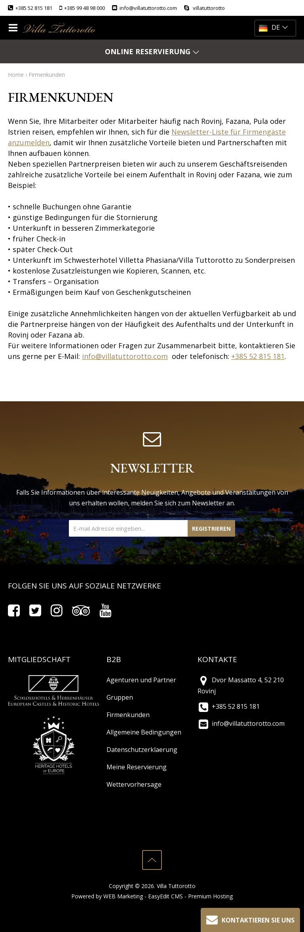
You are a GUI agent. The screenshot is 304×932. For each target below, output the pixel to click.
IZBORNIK (15, 28)
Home (16, 74)
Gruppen (119, 697)
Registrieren (211, 528)
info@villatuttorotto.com (144, 7)
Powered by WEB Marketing (107, 896)
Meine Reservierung (136, 767)
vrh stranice (152, 860)
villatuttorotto (204, 7)
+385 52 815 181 (30, 7)
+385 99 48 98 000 (82, 7)
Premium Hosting (210, 896)
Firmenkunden (46, 74)
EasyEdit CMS (165, 896)
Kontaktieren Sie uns (249, 919)
